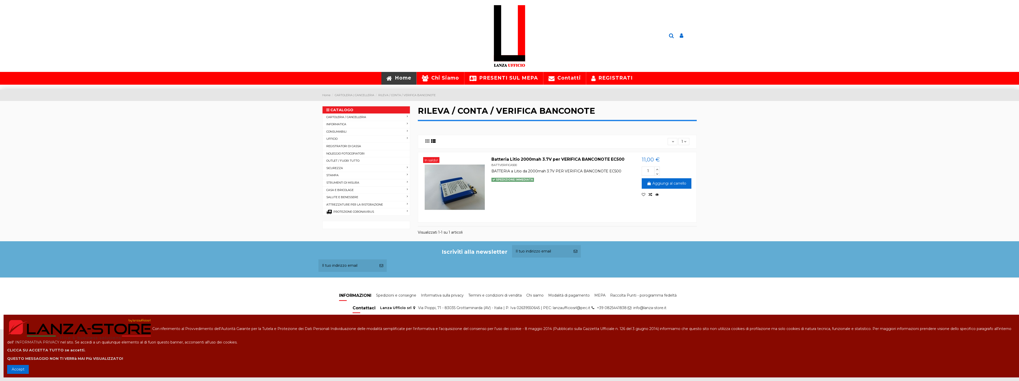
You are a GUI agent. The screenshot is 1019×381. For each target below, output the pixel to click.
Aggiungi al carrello (666, 183)
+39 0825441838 (612, 308)
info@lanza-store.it (649, 308)
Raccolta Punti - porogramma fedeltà (643, 295)
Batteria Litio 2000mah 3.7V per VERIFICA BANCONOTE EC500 (557, 159)
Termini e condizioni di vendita (495, 295)
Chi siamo (535, 295)
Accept (18, 369)
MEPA (600, 295)
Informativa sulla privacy (442, 295)
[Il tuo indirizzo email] (541, 251)
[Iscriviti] (575, 251)
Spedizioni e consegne (396, 295)
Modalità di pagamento (569, 295)
